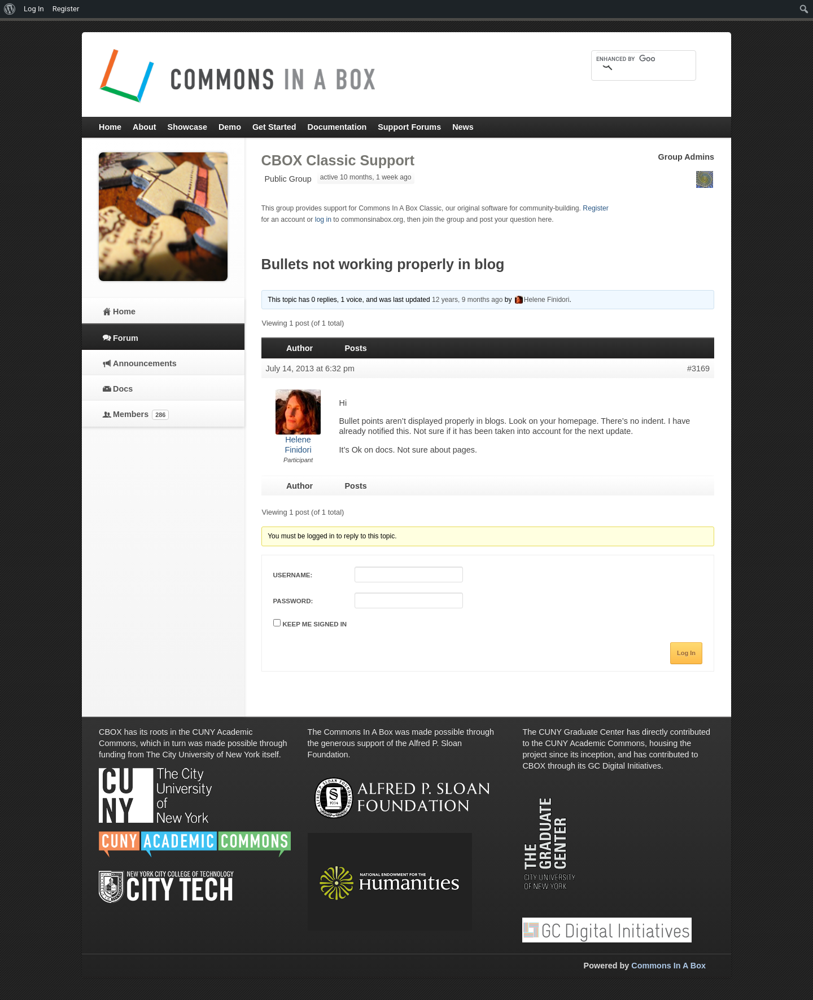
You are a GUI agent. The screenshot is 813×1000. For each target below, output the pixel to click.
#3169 (698, 368)
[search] (625, 58)
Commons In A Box (668, 965)
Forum (125, 338)
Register (596, 208)
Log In (686, 653)
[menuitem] (10, 9)
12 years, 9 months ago (467, 300)
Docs (123, 388)
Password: (293, 601)
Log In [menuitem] (34, 9)
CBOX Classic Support (338, 160)
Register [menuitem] (66, 9)
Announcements (145, 363)
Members (141, 415)
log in (323, 219)
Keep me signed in (315, 624)
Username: (293, 575)
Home (124, 311)
